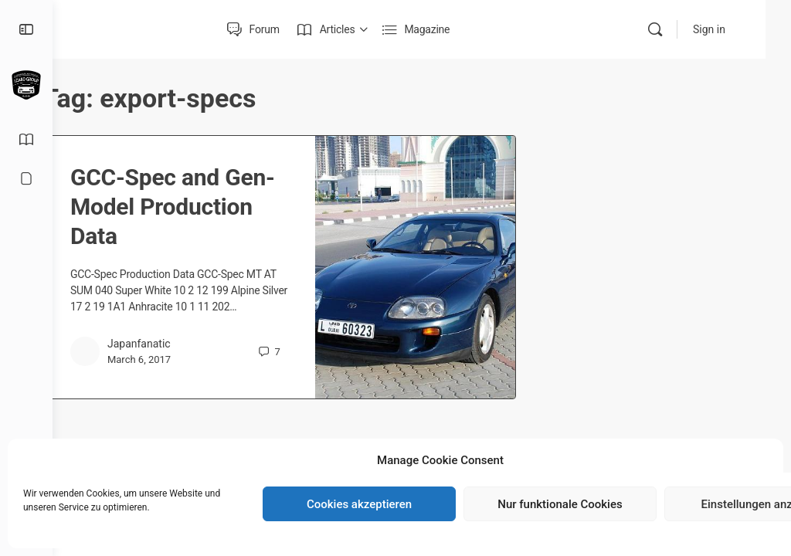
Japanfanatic (180, 360)
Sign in (734, 29)
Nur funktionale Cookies (559, 504)
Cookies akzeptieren (359, 504)
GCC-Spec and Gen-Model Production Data (194, 206)
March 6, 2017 (180, 375)
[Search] (680, 29)
